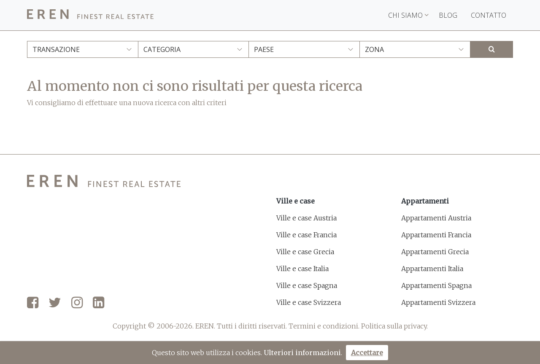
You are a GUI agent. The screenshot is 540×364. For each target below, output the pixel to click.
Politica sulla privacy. (394, 326)
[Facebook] (32, 303)
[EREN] (90, 15)
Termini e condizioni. (324, 326)
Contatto (488, 15)
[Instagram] (77, 303)
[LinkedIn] (98, 303)
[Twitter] (55, 303)
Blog (448, 15)
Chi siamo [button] (408, 15)
